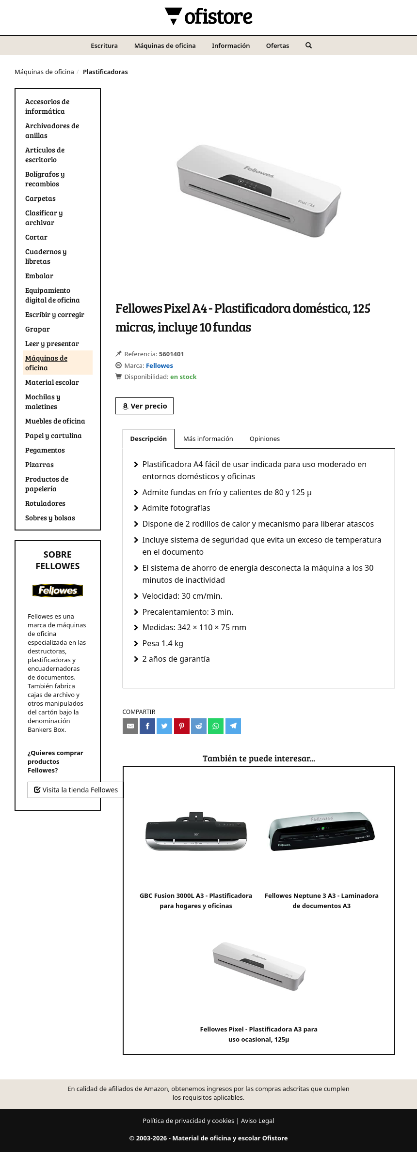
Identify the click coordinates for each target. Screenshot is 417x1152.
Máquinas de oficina (165, 45)
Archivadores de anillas (52, 130)
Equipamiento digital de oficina (52, 294)
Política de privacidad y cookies (188, 1120)
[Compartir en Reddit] (199, 726)
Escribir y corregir (54, 314)
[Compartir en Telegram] (233, 726)
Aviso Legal (257, 1120)
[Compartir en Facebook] (147, 726)
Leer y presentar (52, 343)
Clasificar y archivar (44, 217)
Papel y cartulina (53, 435)
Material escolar (52, 382)
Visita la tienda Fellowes (76, 789)
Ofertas (277, 45)
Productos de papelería (46, 483)
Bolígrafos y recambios (45, 178)
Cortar (36, 237)
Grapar (37, 328)
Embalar (39, 275)
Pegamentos (45, 450)
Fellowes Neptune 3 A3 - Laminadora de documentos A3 (322, 843)
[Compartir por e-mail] (130, 726)
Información (231, 45)
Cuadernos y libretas (46, 256)
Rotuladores (45, 503)
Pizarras (39, 464)
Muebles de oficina (55, 420)
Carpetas (40, 198)
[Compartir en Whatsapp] (216, 726)
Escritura (104, 45)
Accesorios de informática (47, 106)
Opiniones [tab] (265, 438)
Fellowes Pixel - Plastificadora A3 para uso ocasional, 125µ (259, 977)
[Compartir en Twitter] (164, 726)
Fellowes (159, 365)
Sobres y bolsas (50, 517)
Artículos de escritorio (44, 154)
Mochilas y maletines (43, 401)
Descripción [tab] (148, 438)
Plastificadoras (105, 71)
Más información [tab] (208, 438)
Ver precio (144, 405)
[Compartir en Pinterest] (182, 726)
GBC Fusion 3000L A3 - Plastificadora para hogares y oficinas (196, 843)
